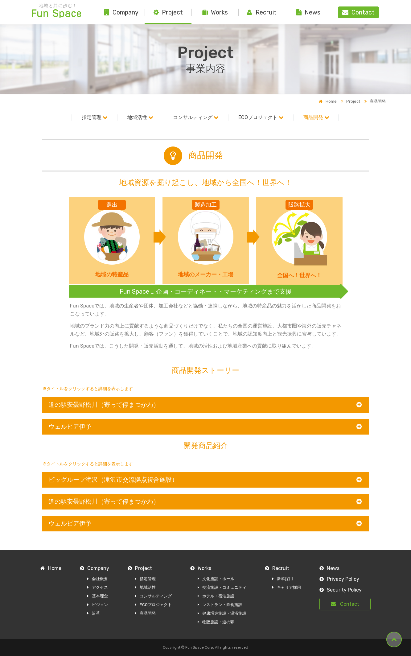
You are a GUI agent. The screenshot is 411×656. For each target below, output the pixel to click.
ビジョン (97, 604)
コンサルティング (196, 117)
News (308, 12)
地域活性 (140, 117)
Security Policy (340, 590)
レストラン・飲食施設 (220, 604)
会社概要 (97, 578)
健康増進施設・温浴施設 (222, 613)
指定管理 (95, 117)
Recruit (262, 12)
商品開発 (316, 117)
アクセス (97, 587)
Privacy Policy (339, 579)
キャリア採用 (286, 587)
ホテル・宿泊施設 (216, 596)
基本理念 (97, 596)
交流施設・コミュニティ (222, 587)
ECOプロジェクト (261, 117)
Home (328, 101)
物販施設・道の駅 (216, 622)
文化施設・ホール (216, 578)
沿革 (93, 613)
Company (121, 12)
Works (215, 12)
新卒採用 (282, 578)
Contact (345, 604)
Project (168, 12)
